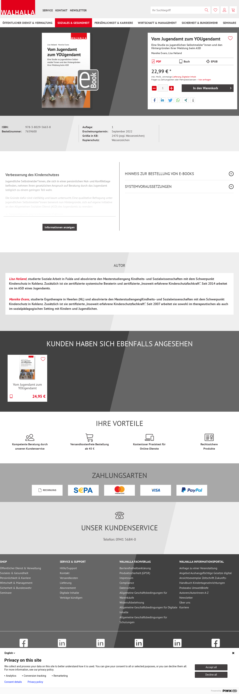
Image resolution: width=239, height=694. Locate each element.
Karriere (184, 607)
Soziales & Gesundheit (14, 573)
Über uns (184, 602)
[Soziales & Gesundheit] (73, 22)
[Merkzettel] (215, 10)
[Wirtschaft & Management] (157, 22)
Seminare (6, 592)
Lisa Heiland (175, 53)
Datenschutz (127, 588)
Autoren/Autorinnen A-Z (194, 592)
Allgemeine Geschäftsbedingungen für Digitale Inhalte (148, 609)
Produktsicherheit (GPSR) (135, 573)
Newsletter (78, 10)
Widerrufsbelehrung (132, 602)
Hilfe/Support (68, 568)
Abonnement (68, 588)
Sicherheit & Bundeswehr (15, 588)
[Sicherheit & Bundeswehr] (199, 22)
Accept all (211, 667)
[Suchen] (206, 10)
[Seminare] (229, 22)
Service (47, 10)
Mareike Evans (159, 53)
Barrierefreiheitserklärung (135, 568)
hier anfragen (205, 79)
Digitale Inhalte (69, 592)
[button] (154, 100)
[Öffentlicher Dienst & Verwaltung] (27, 22)
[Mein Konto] (224, 10)
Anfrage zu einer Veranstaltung (198, 568)
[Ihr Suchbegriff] (180, 10)
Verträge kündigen (71, 597)
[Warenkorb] (233, 10)
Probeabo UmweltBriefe (193, 588)
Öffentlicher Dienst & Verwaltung (20, 568)
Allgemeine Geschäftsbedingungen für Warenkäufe (143, 595)
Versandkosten (69, 578)
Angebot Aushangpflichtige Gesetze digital (205, 573)
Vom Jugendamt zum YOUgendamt (27, 386)
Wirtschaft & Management (16, 583)
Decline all (211, 674)
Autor (119, 265)
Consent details (13, 681)
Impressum (126, 578)
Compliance (127, 583)
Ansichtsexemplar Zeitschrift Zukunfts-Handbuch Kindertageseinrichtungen (203, 580)
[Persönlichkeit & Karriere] (113, 22)
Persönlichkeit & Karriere (15, 578)
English (10, 653)
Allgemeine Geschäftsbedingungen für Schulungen (143, 619)
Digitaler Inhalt (189, 76)
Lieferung (176, 76)
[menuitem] (48, 10)
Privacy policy (35, 681)
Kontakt (61, 10)
